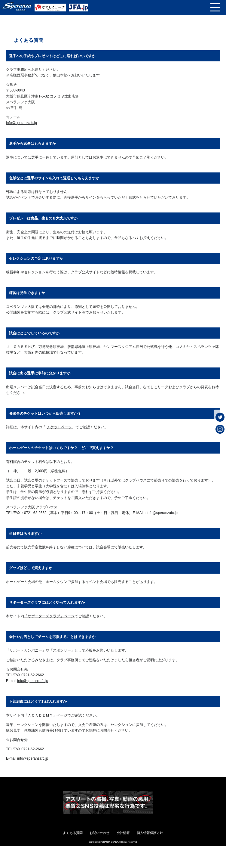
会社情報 (123, 833)
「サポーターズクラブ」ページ (49, 616)
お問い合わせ (99, 833)
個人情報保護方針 (150, 833)
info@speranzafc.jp (21, 123)
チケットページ (59, 427)
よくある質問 (73, 833)
